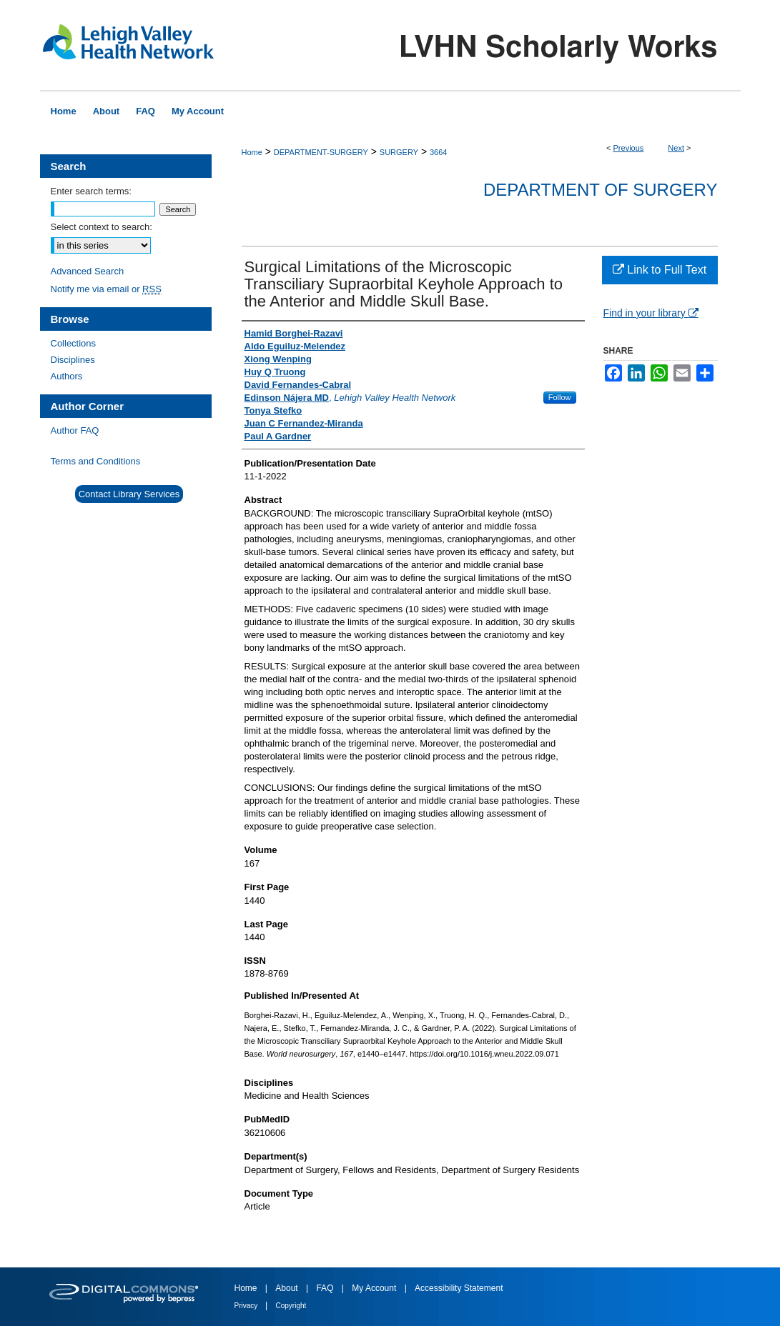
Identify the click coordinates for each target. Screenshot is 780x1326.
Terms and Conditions (96, 461)
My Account (375, 1288)
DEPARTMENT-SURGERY (321, 152)
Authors (67, 376)
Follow (559, 397)
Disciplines (73, 359)
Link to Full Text (659, 270)
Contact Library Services (129, 494)
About (287, 1288)
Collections (74, 343)
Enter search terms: (91, 191)
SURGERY (399, 152)
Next (676, 148)
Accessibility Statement (459, 1288)
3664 (438, 152)
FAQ (325, 1288)
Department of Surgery (600, 189)
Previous (628, 148)
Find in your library (650, 313)
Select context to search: (101, 226)
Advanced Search (87, 271)
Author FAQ (75, 430)
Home (252, 152)
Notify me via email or (106, 289)
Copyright (291, 1306)
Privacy (247, 1306)
